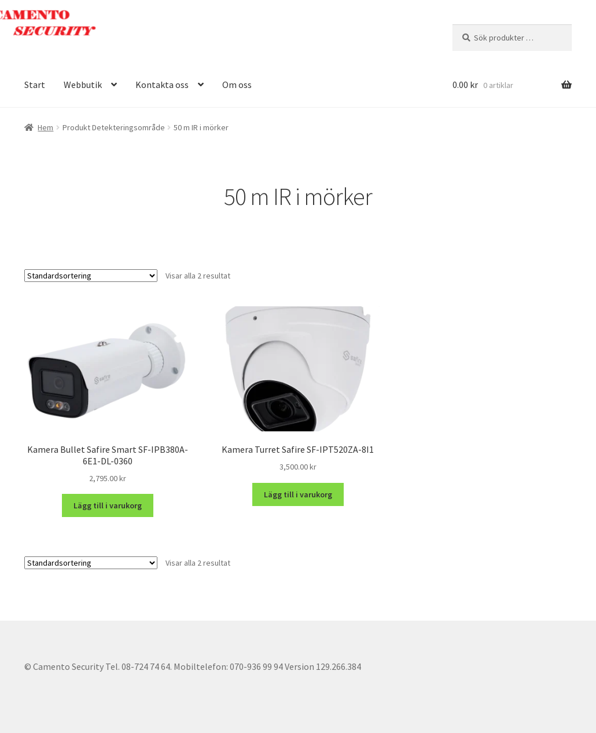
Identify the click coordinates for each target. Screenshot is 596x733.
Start (34, 84)
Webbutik (83, 84)
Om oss (237, 84)
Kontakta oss (162, 84)
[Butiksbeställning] (90, 275)
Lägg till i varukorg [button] (107, 505)
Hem (45, 127)
